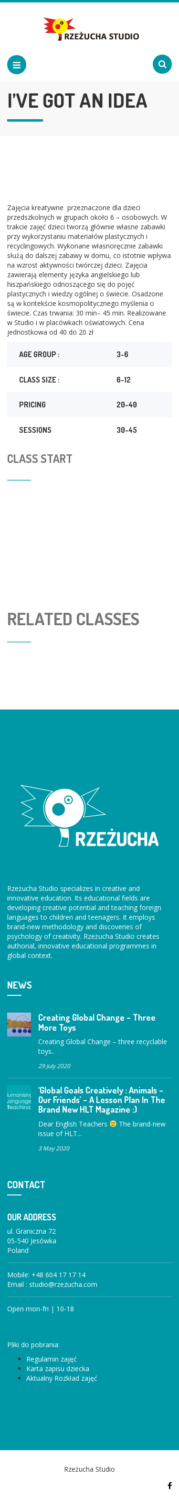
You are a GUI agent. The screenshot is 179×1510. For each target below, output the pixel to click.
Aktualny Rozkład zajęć (61, 1378)
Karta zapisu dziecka (57, 1368)
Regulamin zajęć (51, 1359)
